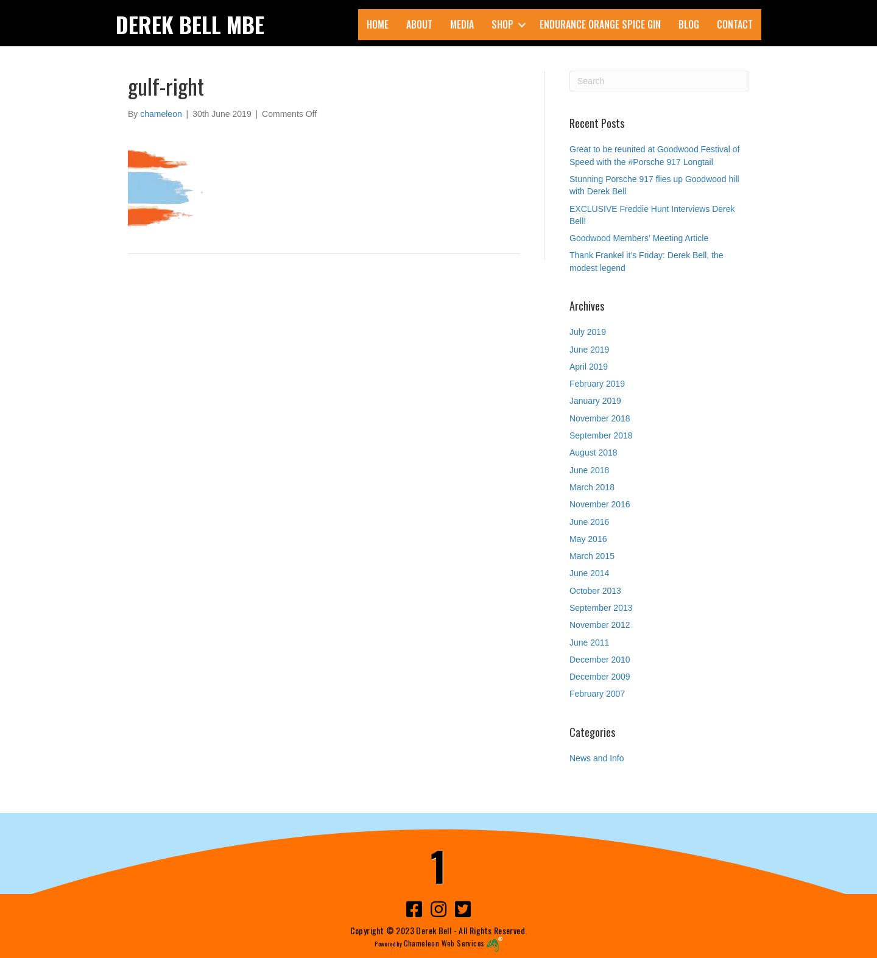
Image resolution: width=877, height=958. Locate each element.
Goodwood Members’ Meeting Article (638, 238)
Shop (502, 24)
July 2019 (587, 332)
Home (378, 24)
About (419, 24)
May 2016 (588, 539)
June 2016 (589, 522)
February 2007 (597, 694)
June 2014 (589, 573)
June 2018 (589, 470)
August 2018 (593, 452)
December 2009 (599, 677)
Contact (735, 24)
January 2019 (595, 401)
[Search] (659, 81)
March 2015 (592, 556)
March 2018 (592, 487)
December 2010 (599, 659)
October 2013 (595, 591)
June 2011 (589, 642)
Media (462, 24)
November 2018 (599, 418)
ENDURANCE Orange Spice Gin (600, 24)
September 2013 (601, 608)
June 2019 (589, 349)
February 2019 (597, 384)
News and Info (596, 758)
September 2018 (601, 435)
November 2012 (599, 625)
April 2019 (588, 367)
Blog (688, 24)
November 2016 (599, 504)
